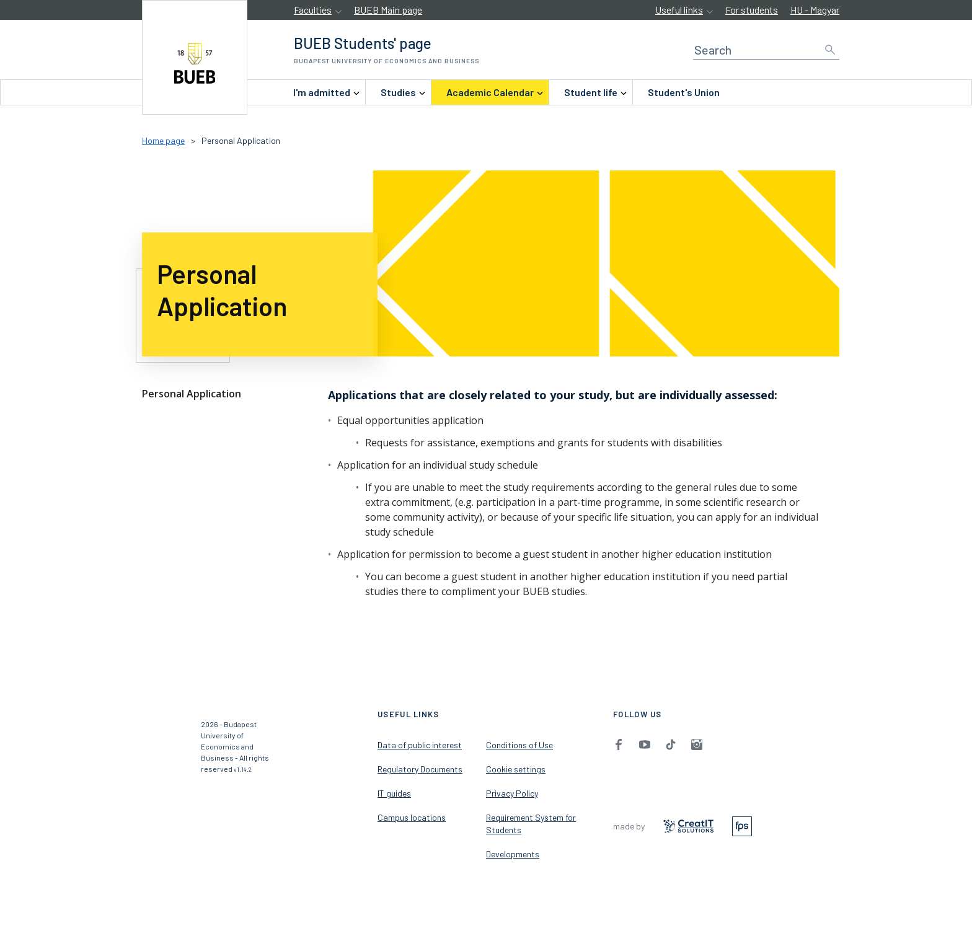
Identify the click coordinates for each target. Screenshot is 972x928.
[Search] (766, 50)
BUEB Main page (388, 9)
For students (751, 9)
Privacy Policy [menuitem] (512, 793)
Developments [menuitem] (512, 854)
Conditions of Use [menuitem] (519, 745)
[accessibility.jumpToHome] (194, 57)
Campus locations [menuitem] (412, 817)
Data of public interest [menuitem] (420, 745)
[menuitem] (321, 92)
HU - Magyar (814, 9)
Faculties (313, 9)
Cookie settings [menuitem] (516, 769)
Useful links (679, 9)
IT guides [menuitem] (394, 793)
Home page (163, 140)
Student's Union (684, 92)
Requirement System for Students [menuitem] (531, 823)
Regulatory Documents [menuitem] (420, 769)
